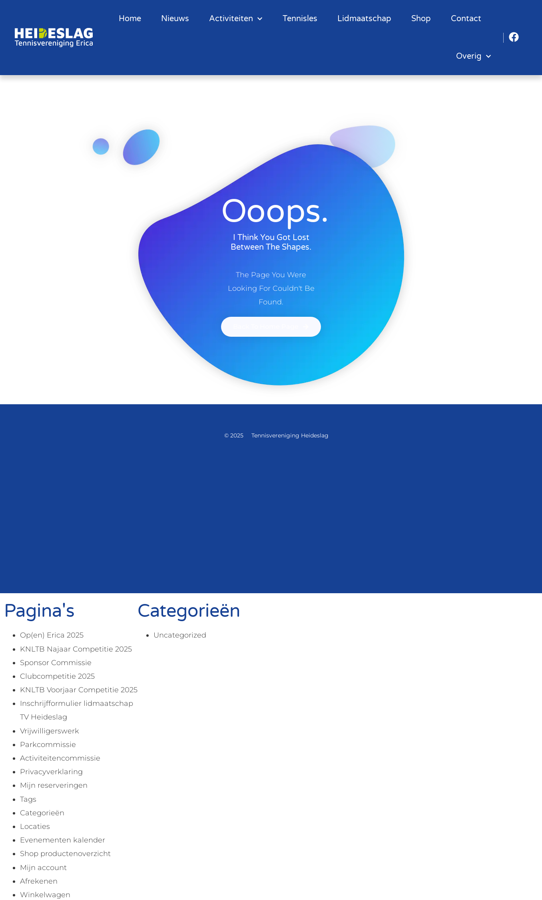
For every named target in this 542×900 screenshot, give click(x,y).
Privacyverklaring (51, 771)
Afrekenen (39, 881)
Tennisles (300, 19)
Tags (28, 799)
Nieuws (175, 19)
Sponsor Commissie (56, 662)
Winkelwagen (45, 894)
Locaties (35, 826)
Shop (421, 19)
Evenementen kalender (62, 840)
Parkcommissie (48, 744)
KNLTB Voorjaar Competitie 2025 (78, 689)
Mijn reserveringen (54, 785)
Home (130, 19)
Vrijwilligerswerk (49, 731)
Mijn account (43, 867)
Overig (473, 56)
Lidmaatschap (364, 19)
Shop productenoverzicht (65, 853)
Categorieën (42, 813)
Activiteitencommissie (60, 758)
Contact (466, 19)
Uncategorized (179, 635)
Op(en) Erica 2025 (52, 635)
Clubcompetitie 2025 (57, 676)
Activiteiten (236, 19)
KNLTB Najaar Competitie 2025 (76, 649)
